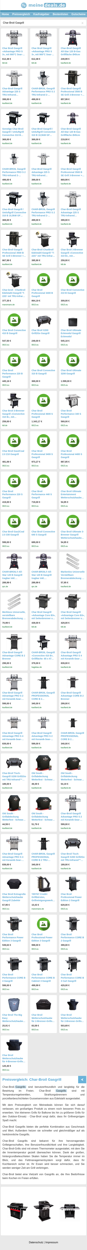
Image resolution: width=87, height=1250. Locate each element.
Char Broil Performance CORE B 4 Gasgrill (13, 977)
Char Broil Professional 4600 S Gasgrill (42, 413)
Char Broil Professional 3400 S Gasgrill (42, 454)
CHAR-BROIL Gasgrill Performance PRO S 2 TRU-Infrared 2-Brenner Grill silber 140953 (43, 94)
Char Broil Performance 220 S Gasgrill (12, 494)
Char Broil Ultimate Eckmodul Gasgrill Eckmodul (71, 333)
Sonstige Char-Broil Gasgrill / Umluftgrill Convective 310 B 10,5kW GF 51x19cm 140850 (13, 135)
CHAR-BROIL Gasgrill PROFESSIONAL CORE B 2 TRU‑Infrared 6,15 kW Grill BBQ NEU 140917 (43, 699)
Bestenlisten (60, 14)
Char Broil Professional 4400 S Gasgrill (71, 454)
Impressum (51, 1242)
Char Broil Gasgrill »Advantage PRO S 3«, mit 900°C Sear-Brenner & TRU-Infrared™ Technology (14, 54)
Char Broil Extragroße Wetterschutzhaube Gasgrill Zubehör (14, 897)
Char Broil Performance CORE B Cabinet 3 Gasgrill (43, 977)
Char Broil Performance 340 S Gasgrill (71, 413)
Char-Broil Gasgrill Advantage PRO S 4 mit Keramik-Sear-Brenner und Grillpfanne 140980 (71, 658)
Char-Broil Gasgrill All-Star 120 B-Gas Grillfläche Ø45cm (71, 51)
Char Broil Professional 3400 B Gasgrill (42, 293)
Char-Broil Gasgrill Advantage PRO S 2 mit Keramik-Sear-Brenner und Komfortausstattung (42, 739)
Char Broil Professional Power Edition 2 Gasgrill (71, 897)
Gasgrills (20, 1087)
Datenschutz (36, 1242)
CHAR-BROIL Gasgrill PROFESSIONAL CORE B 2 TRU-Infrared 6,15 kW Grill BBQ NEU (43, 860)
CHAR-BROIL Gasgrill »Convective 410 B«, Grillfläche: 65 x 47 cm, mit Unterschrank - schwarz (43, 658)
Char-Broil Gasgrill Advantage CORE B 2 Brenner (13, 655)
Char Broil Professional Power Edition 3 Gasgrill (42, 937)
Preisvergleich (21, 14)
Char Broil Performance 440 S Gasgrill (42, 494)
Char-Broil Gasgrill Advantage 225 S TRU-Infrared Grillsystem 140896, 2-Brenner (14, 94)
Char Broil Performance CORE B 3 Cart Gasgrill (72, 977)
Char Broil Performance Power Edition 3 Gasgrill (13, 937)
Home (5, 14)
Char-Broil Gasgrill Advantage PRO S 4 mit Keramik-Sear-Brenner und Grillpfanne (12, 739)
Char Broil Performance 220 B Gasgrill (12, 373)
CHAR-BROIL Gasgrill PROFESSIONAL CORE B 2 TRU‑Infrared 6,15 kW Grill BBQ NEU (72, 739)
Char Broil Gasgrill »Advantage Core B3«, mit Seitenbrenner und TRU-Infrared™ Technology (44, 618)
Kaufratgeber (41, 14)
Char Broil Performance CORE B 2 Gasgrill (72, 937)
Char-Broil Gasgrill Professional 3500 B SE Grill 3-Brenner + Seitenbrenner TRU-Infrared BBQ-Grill (71, 175)
